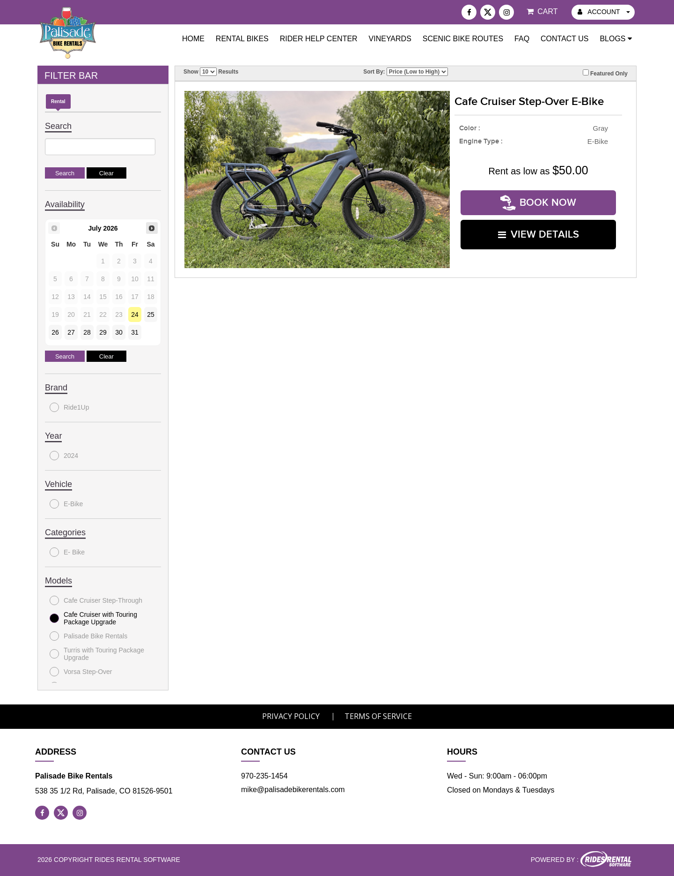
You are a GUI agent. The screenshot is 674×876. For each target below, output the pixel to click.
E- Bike (67, 552)
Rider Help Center (319, 39)
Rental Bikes (242, 39)
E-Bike (66, 504)
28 (87, 332)
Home (193, 39)
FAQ (521, 39)
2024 (64, 455)
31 (135, 332)
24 (135, 314)
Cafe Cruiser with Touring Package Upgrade (93, 618)
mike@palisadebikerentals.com (293, 790)
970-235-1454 (264, 776)
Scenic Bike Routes (463, 39)
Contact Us (565, 39)
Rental (58, 101)
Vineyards (390, 39)
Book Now (538, 202)
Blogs (616, 39)
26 (55, 332)
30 (119, 332)
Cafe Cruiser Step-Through (96, 600)
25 (150, 314)
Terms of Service (378, 716)
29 (103, 332)
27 (71, 332)
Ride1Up (69, 407)
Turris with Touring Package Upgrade (97, 653)
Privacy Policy (291, 716)
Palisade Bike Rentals (88, 636)
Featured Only (605, 73)
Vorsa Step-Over (81, 671)
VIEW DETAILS (538, 234)
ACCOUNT (604, 11)
